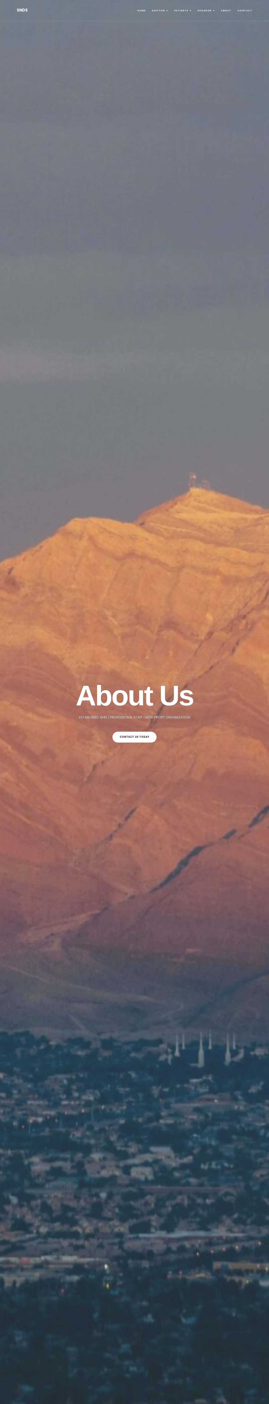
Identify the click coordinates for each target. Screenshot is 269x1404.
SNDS (22, 10)
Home (141, 10)
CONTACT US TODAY (134, 737)
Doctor (160, 10)
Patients (182, 10)
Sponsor (206, 10)
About (226, 10)
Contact (244, 10)
